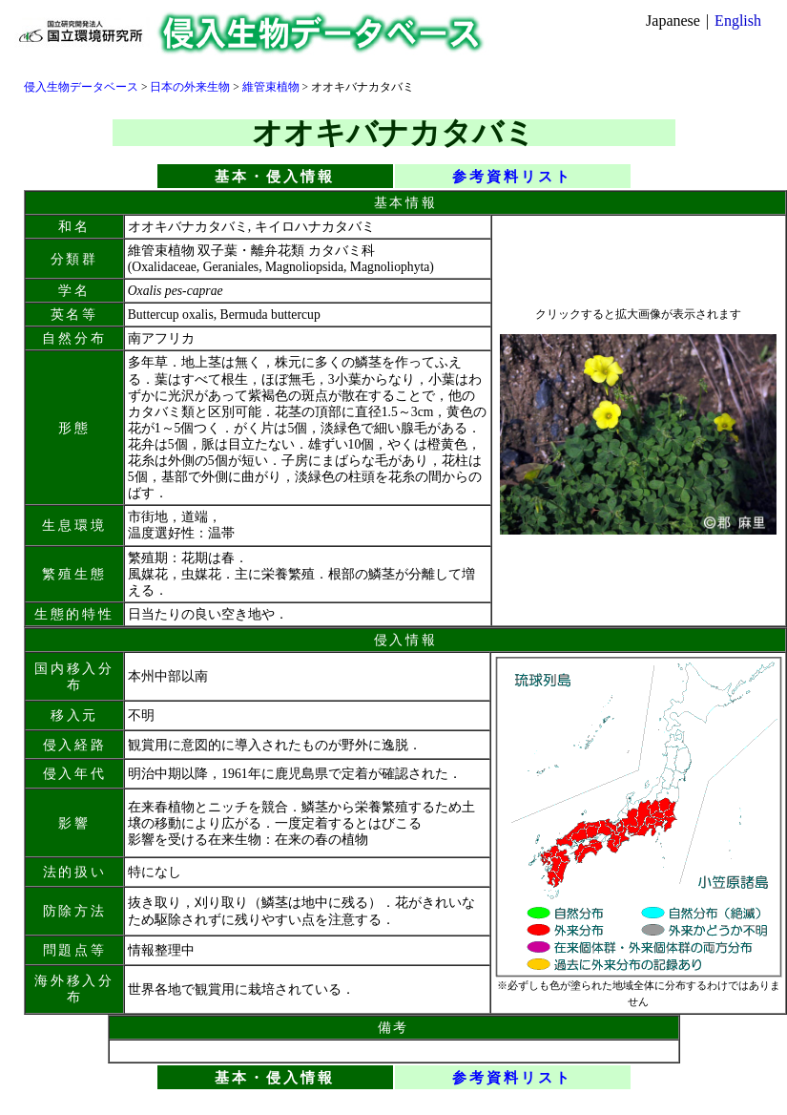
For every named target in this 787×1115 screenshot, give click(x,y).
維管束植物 (271, 87)
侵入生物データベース (81, 87)
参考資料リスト (512, 176)
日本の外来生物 (190, 87)
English (738, 20)
